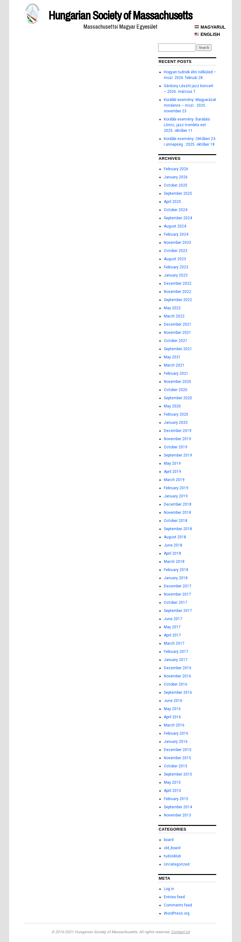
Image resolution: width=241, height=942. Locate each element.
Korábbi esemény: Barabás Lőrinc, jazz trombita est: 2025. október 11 (187, 125)
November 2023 (177, 242)
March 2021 (174, 365)
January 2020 (176, 422)
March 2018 (174, 561)
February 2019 (176, 488)
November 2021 (177, 332)
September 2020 (178, 398)
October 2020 (175, 390)
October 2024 (175, 210)
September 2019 (178, 455)
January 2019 (176, 496)
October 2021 (175, 341)
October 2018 (175, 521)
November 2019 (177, 439)
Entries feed (174, 897)
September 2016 (178, 692)
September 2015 (178, 774)
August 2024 (175, 226)
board (169, 840)
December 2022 (177, 283)
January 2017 (176, 660)
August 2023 (175, 259)
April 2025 (172, 201)
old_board (172, 848)
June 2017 (173, 619)
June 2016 (173, 700)
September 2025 (178, 193)
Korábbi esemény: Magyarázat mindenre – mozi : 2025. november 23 (190, 105)
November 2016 (177, 676)
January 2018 (176, 578)
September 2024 (178, 218)
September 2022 (178, 300)
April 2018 (172, 553)
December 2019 (177, 431)
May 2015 (172, 782)
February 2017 (176, 651)
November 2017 (177, 594)
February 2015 (176, 799)
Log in (169, 889)
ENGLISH (207, 34)
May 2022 (172, 308)
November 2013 (177, 815)
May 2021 (172, 357)
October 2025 (175, 185)
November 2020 (177, 381)
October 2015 (175, 766)
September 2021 (178, 349)
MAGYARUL (210, 27)
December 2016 (177, 668)
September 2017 (178, 610)
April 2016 (172, 717)
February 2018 (176, 570)
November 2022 (177, 291)
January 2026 (176, 177)
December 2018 (177, 504)
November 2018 (177, 512)
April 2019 (172, 471)
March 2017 (174, 643)
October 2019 (175, 447)
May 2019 (172, 463)
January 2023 (176, 275)
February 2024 (176, 234)
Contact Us (180, 932)
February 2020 (176, 414)
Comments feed (178, 905)
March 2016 (174, 725)
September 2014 (178, 807)
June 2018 (173, 545)
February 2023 (176, 267)
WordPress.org (177, 913)
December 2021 (177, 324)
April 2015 (172, 790)
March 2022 (174, 316)
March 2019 (174, 480)
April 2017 (172, 635)
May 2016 (172, 709)
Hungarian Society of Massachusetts (120, 15)
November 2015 (177, 758)
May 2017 (172, 627)
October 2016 (175, 684)
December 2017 (177, 586)
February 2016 (176, 733)
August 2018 (175, 537)
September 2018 (178, 529)
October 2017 (175, 602)
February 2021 (176, 373)
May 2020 (172, 406)
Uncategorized (177, 864)
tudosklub (172, 856)
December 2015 (177, 750)
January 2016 (176, 741)
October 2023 (175, 251)
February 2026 (176, 169)
